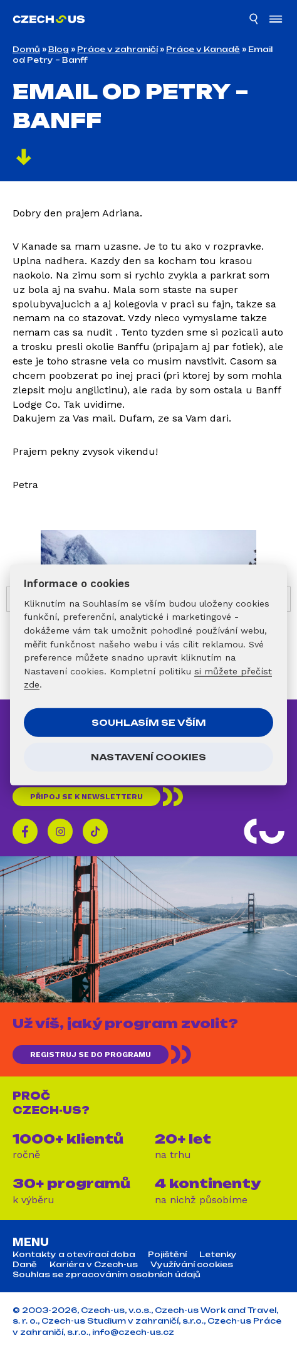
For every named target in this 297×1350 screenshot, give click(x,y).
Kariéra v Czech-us (94, 1264)
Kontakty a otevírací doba (74, 1254)
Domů (26, 49)
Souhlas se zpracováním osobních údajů (107, 1274)
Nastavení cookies (148, 757)
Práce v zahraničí (117, 49)
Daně (25, 1264)
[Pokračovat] (24, 158)
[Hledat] (254, 20)
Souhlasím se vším (148, 722)
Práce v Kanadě (203, 49)
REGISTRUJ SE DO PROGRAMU (90, 1054)
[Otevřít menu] (275, 20)
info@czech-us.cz (133, 1332)
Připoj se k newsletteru (86, 796)
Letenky (218, 1254)
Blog (58, 49)
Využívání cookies (191, 1264)
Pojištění (167, 1254)
